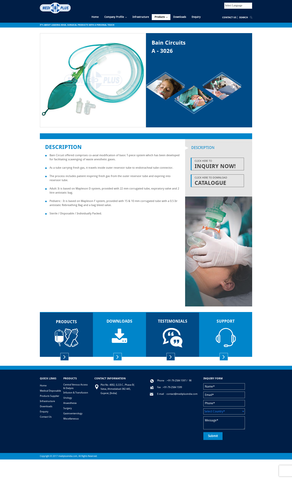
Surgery (67, 408)
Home (43, 385)
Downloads (46, 406)
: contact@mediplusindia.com (181, 394)
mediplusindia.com (67, 456)
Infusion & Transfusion (75, 392)
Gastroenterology (72, 413)
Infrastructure (47, 401)
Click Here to (218, 164)
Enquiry (44, 411)
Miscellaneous (71, 418)
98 (190, 380)
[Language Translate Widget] (238, 6)
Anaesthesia (70, 403)
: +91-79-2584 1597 (176, 380)
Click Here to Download (218, 181)
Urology (67, 397)
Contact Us (229, 17)
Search (243, 17)
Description (203, 147)
